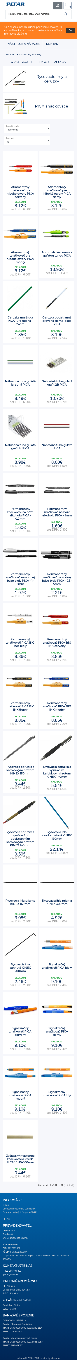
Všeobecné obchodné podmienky (19, 1208)
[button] (15, 4)
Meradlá (10, 54)
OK (70, 30)
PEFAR (6, 1219)
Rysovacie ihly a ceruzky (29, 54)
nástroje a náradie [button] (24, 43)
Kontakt (53, 43)
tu (25, 33)
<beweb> (55, 1358)
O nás (6, 1205)
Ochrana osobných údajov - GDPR (20, 1212)
